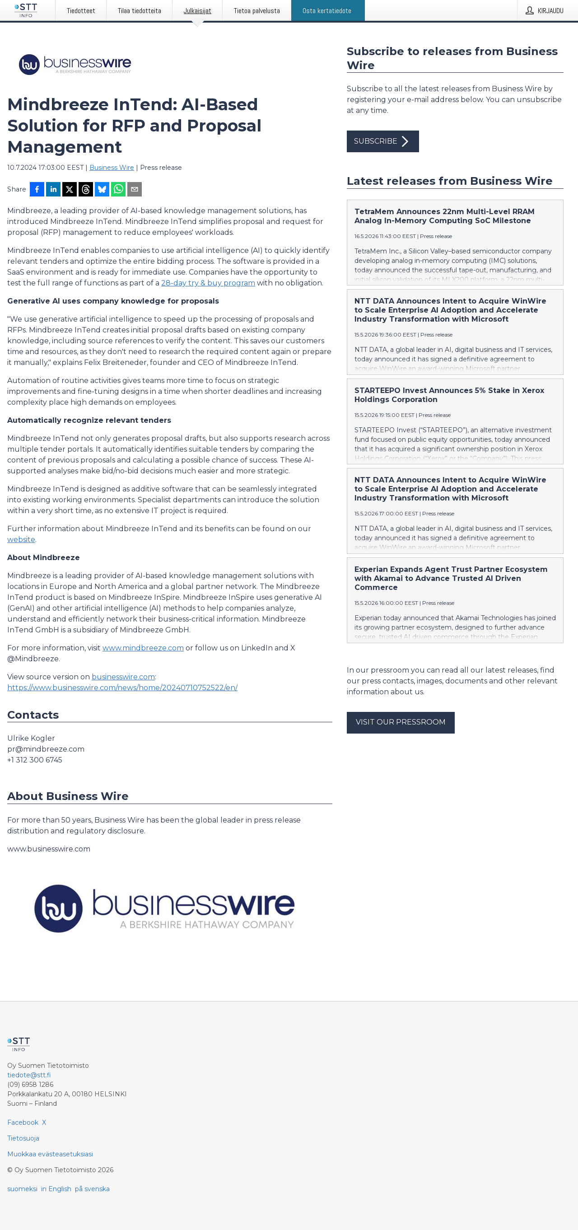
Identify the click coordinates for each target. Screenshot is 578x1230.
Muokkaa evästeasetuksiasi (50, 1154)
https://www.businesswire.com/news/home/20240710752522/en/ (122, 687)
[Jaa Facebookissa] (37, 190)
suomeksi (22, 1189)
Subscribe (383, 141)
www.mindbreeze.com (143, 648)
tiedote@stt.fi (29, 1075)
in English (56, 1189)
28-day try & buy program (208, 283)
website (21, 539)
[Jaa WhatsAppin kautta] (118, 190)
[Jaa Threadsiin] (86, 190)
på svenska (92, 1189)
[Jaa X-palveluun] (69, 190)
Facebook (22, 1122)
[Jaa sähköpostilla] (134, 190)
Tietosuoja (23, 1138)
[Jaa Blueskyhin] (102, 190)
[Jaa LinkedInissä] (53, 190)
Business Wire (111, 168)
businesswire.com (123, 677)
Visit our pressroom (401, 722)
